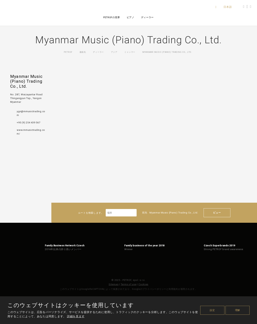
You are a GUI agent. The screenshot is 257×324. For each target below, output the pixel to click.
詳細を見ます (76, 316)
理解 (237, 310)
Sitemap (114, 284)
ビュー (217, 212)
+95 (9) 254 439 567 (28, 122)
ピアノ (130, 17)
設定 (212, 310)
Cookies (143, 284)
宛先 (170, 212)
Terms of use (128, 284)
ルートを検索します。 (107, 212)
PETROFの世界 (111, 17)
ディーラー (147, 17)
